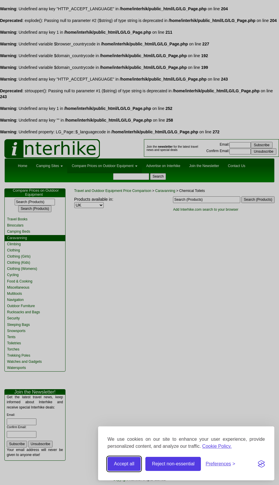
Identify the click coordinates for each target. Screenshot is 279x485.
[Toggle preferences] (220, 464)
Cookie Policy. (217, 446)
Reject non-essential (173, 463)
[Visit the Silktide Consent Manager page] (261, 463)
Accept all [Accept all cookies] (124, 463)
